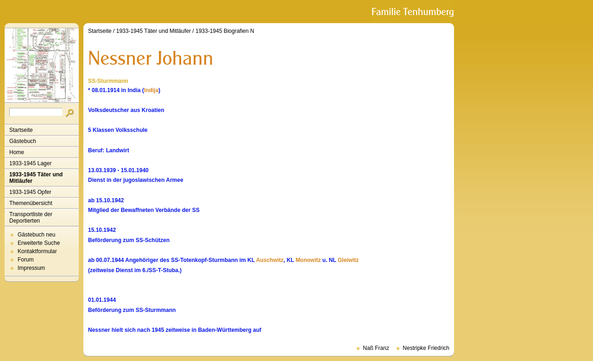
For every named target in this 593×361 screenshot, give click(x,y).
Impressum (31, 268)
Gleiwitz (348, 260)
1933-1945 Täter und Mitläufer (36, 177)
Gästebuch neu (36, 234)
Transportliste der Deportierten (30, 217)
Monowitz (308, 260)
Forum (26, 259)
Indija (151, 90)
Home (16, 152)
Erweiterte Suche (39, 243)
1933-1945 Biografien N (225, 31)
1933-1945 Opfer (30, 192)
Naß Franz (376, 348)
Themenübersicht (30, 203)
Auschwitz (270, 260)
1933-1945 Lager (30, 163)
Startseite (21, 130)
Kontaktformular (37, 251)
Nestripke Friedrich (426, 348)
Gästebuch (22, 141)
